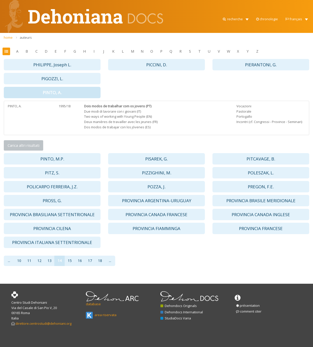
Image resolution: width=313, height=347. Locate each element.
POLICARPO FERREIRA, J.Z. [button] (52, 187)
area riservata (101, 315)
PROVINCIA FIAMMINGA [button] (156, 228)
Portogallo (244, 116)
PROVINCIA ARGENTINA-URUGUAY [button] (156, 200)
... (9, 260)
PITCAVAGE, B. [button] (261, 159)
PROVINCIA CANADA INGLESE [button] (261, 214)
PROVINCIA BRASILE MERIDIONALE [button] (261, 200)
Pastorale (243, 111)
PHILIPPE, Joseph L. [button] (52, 65)
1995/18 (64, 106)
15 (70, 260)
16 (80, 260)
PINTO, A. (14, 106)
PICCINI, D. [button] (156, 65)
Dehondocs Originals (178, 305)
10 (19, 260)
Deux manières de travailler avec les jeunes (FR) (121, 121)
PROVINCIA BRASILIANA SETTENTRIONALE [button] (52, 214)
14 (60, 260)
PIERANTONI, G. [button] (261, 65)
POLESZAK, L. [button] (261, 173)
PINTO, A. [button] (52, 92)
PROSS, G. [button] (52, 200)
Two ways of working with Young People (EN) (118, 116)
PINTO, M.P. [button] (52, 159)
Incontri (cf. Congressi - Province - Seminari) (269, 121)
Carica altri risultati (23, 145)
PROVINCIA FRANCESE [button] (261, 228)
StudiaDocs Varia (175, 318)
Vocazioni (243, 106)
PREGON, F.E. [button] (261, 187)
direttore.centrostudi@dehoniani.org (43, 323)
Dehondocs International (181, 312)
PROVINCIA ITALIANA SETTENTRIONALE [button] (52, 242)
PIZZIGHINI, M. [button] (156, 173)
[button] (235, 18)
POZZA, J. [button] (156, 187)
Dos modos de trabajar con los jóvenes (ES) (117, 127)
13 (49, 260)
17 (90, 260)
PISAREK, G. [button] (156, 159)
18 (100, 260)
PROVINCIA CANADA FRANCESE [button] (156, 214)
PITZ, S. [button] (52, 173)
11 (29, 260)
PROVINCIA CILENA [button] (52, 228)
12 (39, 260)
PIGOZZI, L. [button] (52, 78)
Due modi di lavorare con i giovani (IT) (112, 111)
